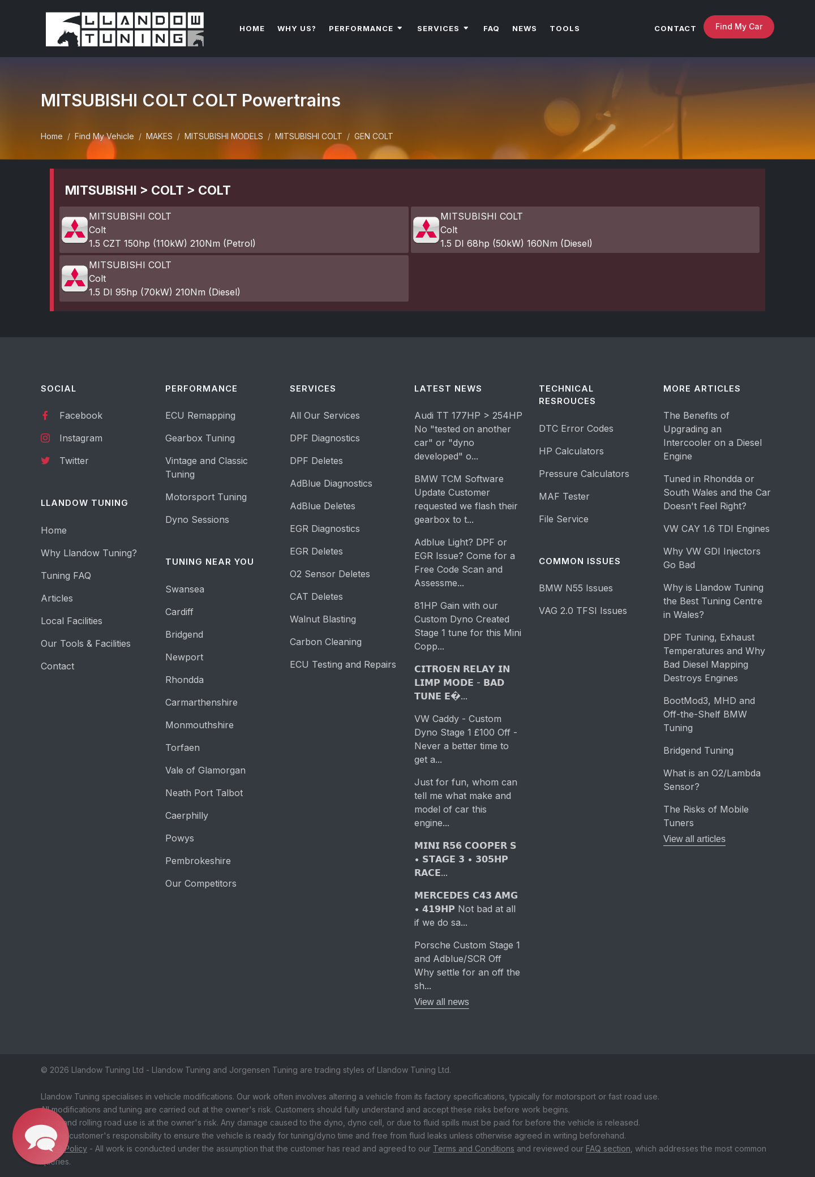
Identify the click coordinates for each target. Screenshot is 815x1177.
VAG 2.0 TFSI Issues (583, 610)
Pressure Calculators (584, 473)
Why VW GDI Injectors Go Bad (712, 557)
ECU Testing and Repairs (343, 664)
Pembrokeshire (198, 860)
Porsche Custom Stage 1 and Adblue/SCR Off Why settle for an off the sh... (467, 965)
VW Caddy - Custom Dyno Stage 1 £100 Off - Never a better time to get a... (465, 739)
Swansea (184, 589)
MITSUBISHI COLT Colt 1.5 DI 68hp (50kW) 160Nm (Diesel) (502, 230)
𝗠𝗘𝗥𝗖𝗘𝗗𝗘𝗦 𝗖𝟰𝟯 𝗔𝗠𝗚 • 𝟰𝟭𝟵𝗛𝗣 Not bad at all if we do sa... (466, 909)
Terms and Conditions (473, 1148)
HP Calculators (571, 451)
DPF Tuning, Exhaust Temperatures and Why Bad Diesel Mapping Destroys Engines (714, 658)
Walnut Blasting (323, 619)
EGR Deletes (316, 551)
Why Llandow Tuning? (89, 553)
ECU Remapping (200, 415)
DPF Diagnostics (325, 438)
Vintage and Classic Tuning (206, 467)
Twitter (65, 460)
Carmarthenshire (201, 702)
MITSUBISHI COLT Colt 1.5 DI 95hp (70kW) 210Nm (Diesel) (151, 278)
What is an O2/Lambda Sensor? (712, 779)
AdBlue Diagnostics (331, 483)
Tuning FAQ (66, 575)
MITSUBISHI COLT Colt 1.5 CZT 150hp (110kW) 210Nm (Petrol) (158, 230)
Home (52, 136)
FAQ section (608, 1148)
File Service (564, 519)
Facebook (71, 415)
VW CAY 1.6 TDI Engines (716, 528)
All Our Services (325, 415)
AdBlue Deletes (322, 506)
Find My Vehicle (104, 136)
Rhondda (184, 679)
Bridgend (184, 634)
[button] (41, 1136)
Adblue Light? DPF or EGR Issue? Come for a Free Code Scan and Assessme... (464, 562)
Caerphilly (186, 815)
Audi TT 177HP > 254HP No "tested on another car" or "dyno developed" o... (468, 436)
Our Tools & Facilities (86, 643)
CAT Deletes (316, 596)
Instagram (71, 437)
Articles (57, 598)
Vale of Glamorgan (205, 770)
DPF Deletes (316, 460)
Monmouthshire (199, 725)
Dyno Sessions (197, 519)
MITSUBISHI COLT (308, 136)
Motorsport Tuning (206, 496)
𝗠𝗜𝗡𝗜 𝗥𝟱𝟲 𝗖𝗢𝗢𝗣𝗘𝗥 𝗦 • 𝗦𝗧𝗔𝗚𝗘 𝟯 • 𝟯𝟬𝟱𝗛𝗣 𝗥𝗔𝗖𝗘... (465, 859)
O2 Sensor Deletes (330, 573)
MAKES (159, 136)
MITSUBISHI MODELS (224, 136)
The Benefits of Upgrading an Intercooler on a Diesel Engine (712, 436)
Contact (57, 666)
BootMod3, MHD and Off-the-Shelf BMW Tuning (709, 714)
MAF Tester (564, 496)
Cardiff (179, 611)
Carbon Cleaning (326, 641)
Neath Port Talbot (204, 792)
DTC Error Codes (576, 428)
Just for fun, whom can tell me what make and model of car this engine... (465, 802)
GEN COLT (373, 136)
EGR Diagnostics (325, 528)
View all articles (694, 839)
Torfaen (182, 747)
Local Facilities (71, 620)
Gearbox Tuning (200, 438)
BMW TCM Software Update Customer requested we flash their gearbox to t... (466, 499)
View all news (441, 1002)
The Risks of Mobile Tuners (706, 816)
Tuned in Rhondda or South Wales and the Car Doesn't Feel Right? (717, 492)
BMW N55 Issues (576, 588)
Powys (179, 838)
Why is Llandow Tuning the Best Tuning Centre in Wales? (713, 601)
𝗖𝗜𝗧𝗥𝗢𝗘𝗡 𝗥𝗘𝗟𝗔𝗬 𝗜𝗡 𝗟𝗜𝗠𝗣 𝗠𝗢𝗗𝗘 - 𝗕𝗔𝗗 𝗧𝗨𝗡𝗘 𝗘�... (462, 682)
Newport (184, 657)
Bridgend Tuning (698, 750)
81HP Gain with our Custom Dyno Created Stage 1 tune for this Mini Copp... (467, 626)
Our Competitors (201, 883)
